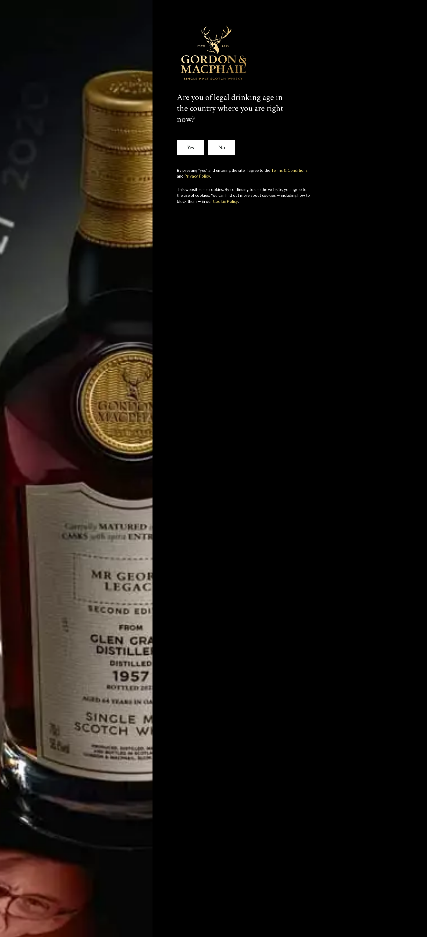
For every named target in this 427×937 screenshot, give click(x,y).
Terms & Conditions (289, 170)
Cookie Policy (225, 201)
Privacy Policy (197, 176)
